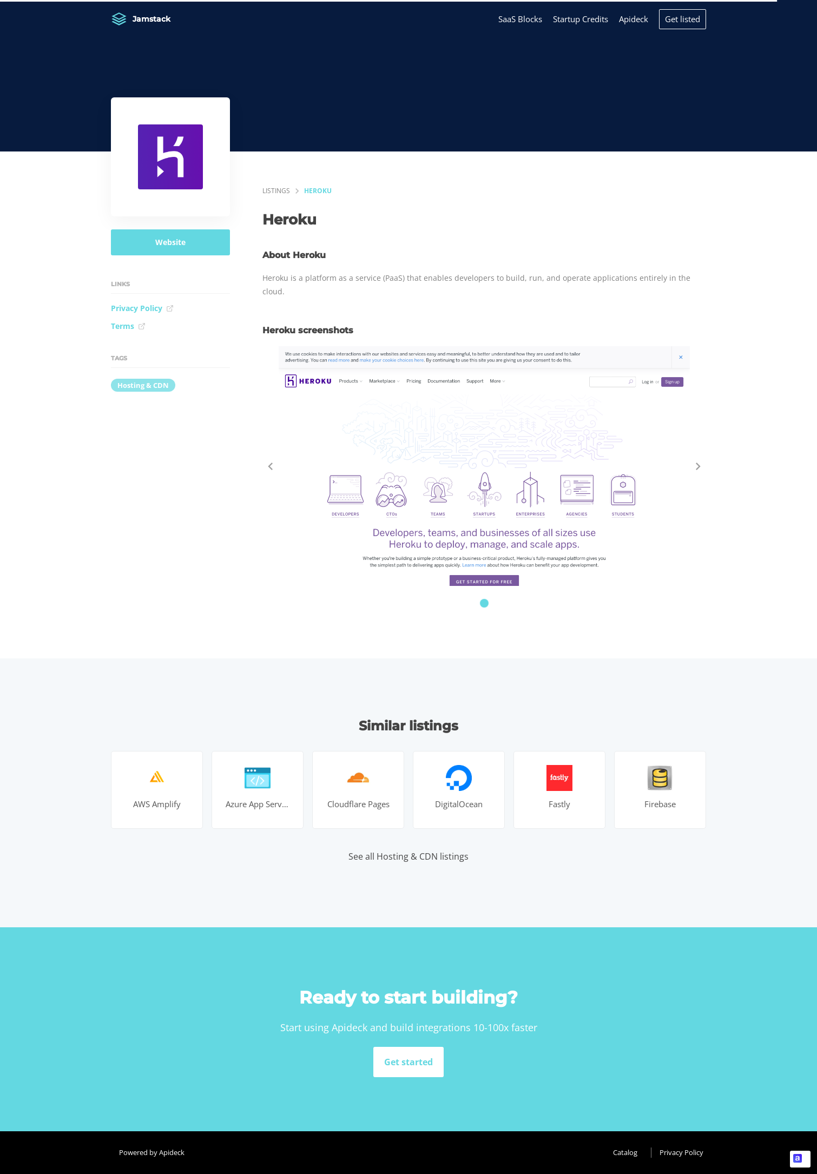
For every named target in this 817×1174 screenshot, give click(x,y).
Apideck (633, 19)
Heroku (318, 190)
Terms (128, 326)
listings (276, 190)
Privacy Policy (142, 308)
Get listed (682, 19)
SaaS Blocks (520, 19)
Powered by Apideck (152, 1152)
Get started (408, 1062)
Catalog (625, 1152)
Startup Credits (580, 19)
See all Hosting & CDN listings (408, 856)
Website (170, 242)
